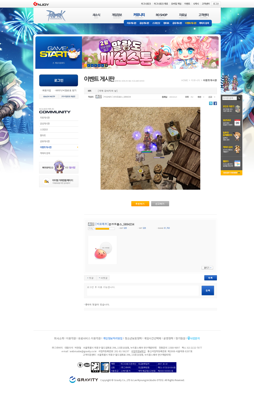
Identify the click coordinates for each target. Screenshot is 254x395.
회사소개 (59, 338)
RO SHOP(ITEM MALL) (162, 15)
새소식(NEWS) (96, 15)
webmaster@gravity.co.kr (83, 351)
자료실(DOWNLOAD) (183, 15)
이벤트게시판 (191, 23)
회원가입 (46, 90)
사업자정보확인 (138, 351)
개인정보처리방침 (113, 338)
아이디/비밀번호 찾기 (65, 90)
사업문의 (195, 338)
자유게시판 (131, 23)
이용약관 (71, 338)
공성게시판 (144, 23)
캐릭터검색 (58, 153)
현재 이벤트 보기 (106, 65)
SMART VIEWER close (232, 173)
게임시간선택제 (152, 338)
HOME (184, 80)
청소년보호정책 (133, 338)
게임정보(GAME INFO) (117, 15)
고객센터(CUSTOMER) (203, 15)
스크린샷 (156, 23)
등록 (208, 290)
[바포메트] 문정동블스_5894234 (117, 96)
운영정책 (168, 338)
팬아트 (166, 23)
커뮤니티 (195, 80)
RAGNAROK (55, 16)
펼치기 (207, 268)
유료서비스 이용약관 (89, 338)
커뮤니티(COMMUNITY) (139, 15)
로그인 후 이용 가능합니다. (143, 290)
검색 (239, 98)
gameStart (58, 49)
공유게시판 (177, 23)
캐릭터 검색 (205, 23)
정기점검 (180, 338)
